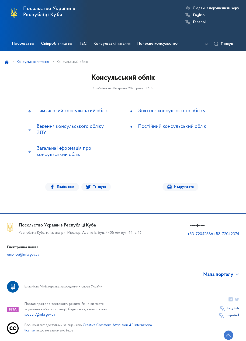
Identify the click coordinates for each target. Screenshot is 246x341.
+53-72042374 (226, 234)
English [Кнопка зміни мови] (199, 15)
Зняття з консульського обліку (172, 111)
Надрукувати (184, 187)
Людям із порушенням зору (216, 8)
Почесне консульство (157, 44)
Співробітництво (56, 44)
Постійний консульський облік (172, 126)
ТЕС (83, 44)
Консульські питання (112, 44)
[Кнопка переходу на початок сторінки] (228, 335)
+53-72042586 (200, 234)
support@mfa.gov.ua (39, 315)
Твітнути (99, 187)
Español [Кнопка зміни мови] (199, 22)
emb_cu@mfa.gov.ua (23, 255)
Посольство (23, 44)
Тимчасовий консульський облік (72, 111)
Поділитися (65, 187)
